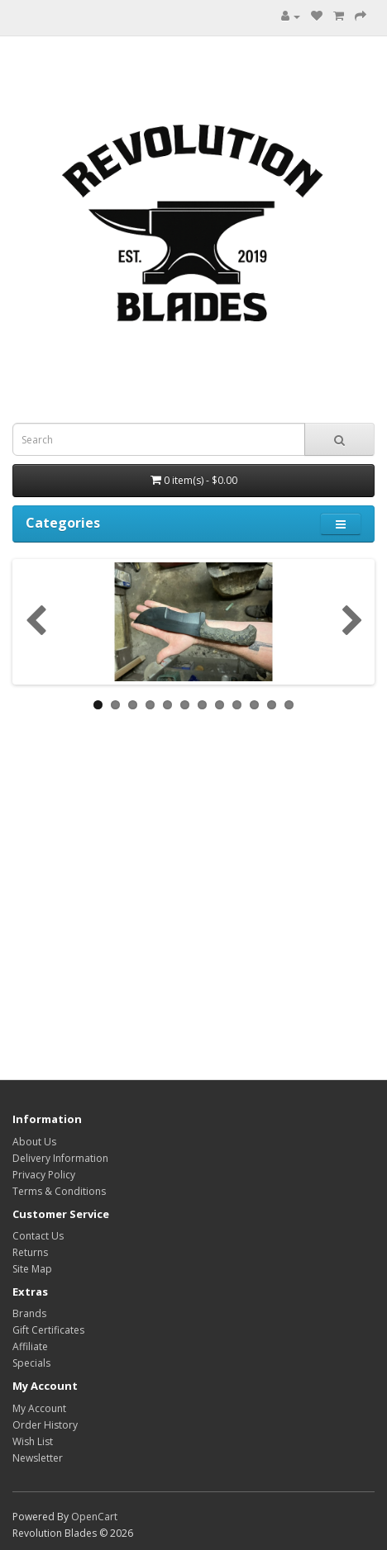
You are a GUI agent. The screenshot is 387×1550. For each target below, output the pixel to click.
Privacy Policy (43, 1175)
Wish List (32, 1441)
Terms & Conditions (59, 1191)
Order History (45, 1425)
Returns (30, 1252)
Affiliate (30, 1346)
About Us (34, 1142)
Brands (29, 1313)
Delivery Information (60, 1158)
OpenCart (94, 1517)
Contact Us (38, 1236)
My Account (39, 1408)
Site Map (32, 1269)
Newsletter (37, 1458)
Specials (31, 1363)
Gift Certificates (48, 1330)
